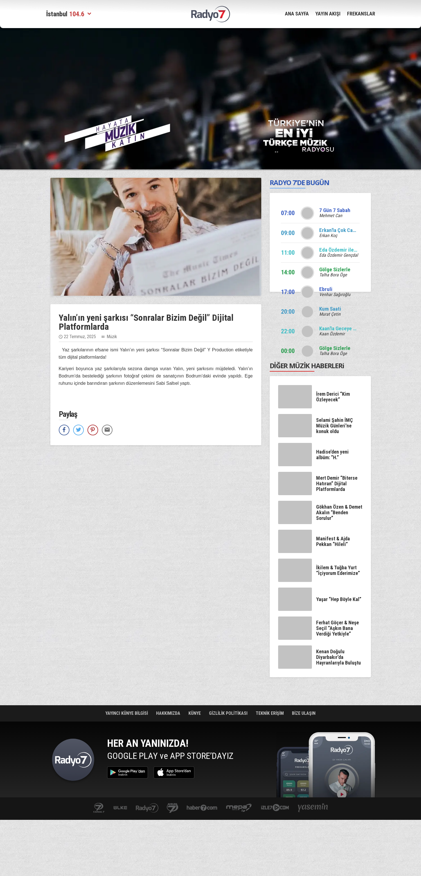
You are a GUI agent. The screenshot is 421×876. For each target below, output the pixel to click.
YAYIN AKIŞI (328, 14)
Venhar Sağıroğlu (334, 294)
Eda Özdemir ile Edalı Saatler (351, 250)
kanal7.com (99, 808)
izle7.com (274, 808)
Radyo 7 (73, 761)
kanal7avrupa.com (172, 808)
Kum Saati (330, 309)
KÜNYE (195, 713)
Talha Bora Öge (333, 274)
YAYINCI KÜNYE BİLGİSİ (127, 713)
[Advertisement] (210, 69)
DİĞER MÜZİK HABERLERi (307, 365)
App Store (174, 772)
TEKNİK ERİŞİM (270, 713)
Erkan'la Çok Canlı (338, 230)
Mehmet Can (330, 215)
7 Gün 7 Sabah (334, 210)
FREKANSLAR (361, 14)
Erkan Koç (328, 235)
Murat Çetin (330, 314)
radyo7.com (147, 808)
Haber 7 (202, 808)
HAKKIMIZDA (168, 713)
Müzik (112, 336)
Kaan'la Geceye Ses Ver (344, 328)
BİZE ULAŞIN (304, 713)
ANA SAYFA (297, 14)
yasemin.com (313, 808)
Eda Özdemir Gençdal (338, 255)
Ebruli (325, 289)
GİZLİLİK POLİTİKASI (229, 713)
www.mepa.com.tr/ (239, 808)
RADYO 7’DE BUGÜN (299, 182)
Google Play (127, 772)
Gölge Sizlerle (334, 269)
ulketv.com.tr (120, 808)
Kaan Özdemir (332, 333)
